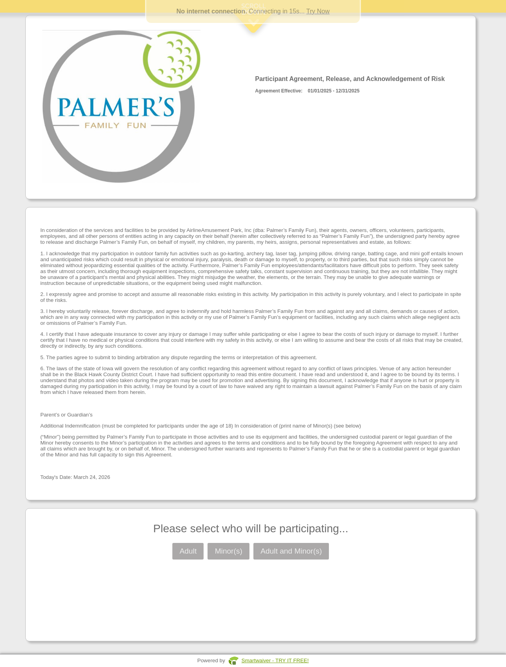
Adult (187, 551)
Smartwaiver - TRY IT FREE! (275, 660)
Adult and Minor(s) (291, 551)
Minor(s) (228, 551)
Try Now (318, 11)
